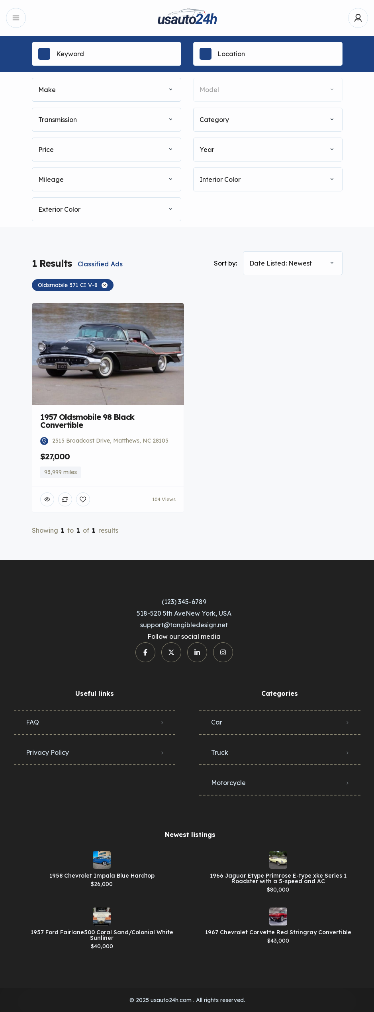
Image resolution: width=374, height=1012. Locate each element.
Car (216, 722)
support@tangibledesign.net (184, 625)
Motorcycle (228, 783)
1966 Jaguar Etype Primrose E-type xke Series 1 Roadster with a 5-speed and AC (278, 878)
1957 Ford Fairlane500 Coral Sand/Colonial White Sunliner (102, 935)
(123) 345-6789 (184, 602)
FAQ (32, 722)
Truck (219, 752)
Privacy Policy (47, 752)
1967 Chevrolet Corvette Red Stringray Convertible (278, 932)
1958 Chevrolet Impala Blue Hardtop (102, 875)
